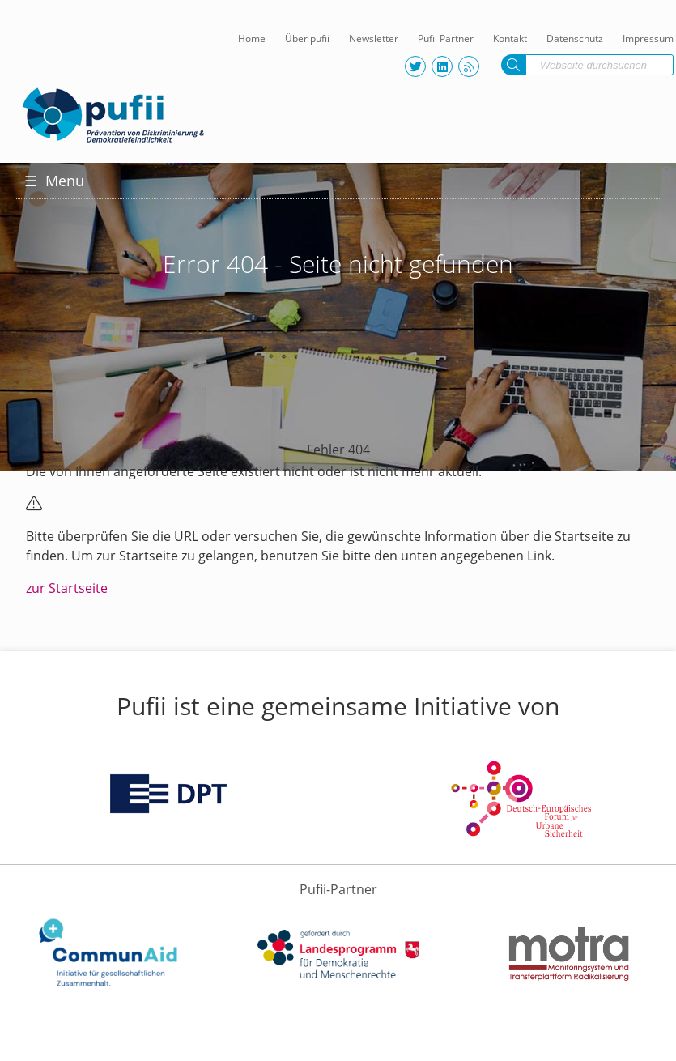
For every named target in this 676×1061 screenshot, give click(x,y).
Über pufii (307, 38)
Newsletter (373, 38)
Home (252, 38)
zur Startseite (67, 588)
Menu (54, 180)
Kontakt (510, 38)
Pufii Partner (446, 38)
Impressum (648, 38)
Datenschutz (574, 38)
